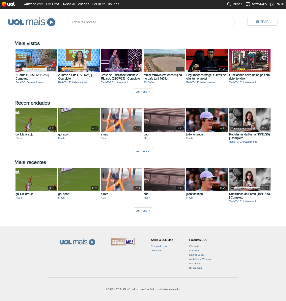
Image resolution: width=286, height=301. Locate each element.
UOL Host (194, 263)
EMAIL (277, 4)
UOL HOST (52, 4)
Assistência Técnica (200, 259)
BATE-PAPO (256, 4)
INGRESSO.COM (33, 4)
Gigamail (194, 246)
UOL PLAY (98, 4)
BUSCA (234, 4)
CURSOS (83, 4)
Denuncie (156, 250)
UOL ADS (113, 4)
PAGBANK (69, 4)
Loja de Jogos (197, 254)
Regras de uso (159, 246)
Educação (194, 250)
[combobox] (151, 22)
